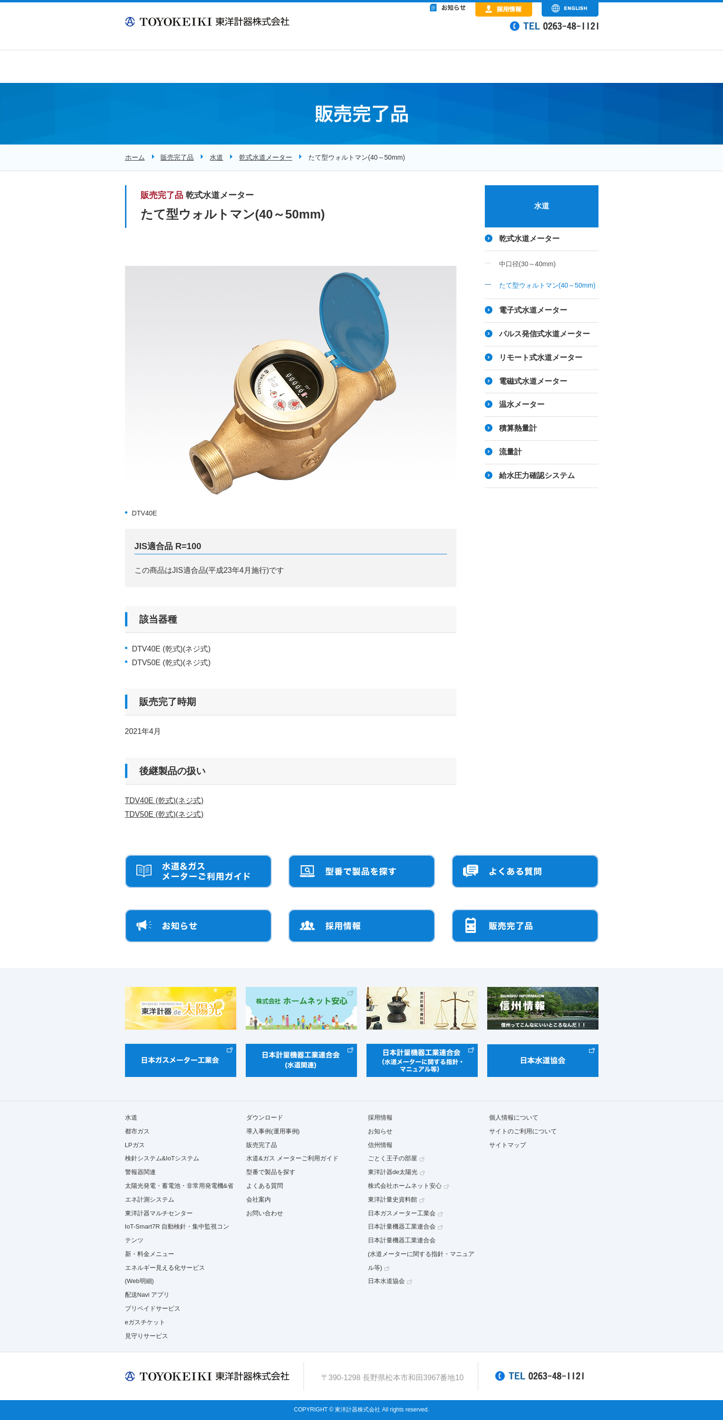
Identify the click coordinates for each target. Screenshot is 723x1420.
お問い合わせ (264, 1213)
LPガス (135, 1145)
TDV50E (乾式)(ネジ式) (164, 814)
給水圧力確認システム (537, 475)
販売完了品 (177, 157)
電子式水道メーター (533, 310)
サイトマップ (507, 1145)
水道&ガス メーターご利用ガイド (292, 1158)
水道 (216, 157)
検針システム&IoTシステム (162, 1158)
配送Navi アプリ (147, 1294)
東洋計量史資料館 (392, 1199)
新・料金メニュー (149, 1253)
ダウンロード (264, 1117)
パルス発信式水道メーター (544, 334)
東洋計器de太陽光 (393, 1172)
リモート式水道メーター (540, 357)
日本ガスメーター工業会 (402, 1213)
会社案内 (258, 1199)
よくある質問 (264, 1185)
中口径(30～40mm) (527, 264)
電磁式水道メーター (533, 381)
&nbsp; (409, 33)
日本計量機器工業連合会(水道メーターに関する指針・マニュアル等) (421, 1254)
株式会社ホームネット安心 (405, 1185)
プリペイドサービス (152, 1308)
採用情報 (380, 1117)
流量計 (510, 452)
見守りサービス (146, 1335)
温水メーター (521, 404)
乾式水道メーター (265, 157)
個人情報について (513, 1117)
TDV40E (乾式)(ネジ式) (164, 800)
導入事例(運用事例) (273, 1131)
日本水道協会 (386, 1280)
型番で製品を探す (270, 1172)
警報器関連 (140, 1172)
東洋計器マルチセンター (159, 1213)
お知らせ (380, 1131)
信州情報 (380, 1145)
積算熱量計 (518, 428)
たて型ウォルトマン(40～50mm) (547, 285)
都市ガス (137, 1131)
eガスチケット (145, 1322)
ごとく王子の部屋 (392, 1158)
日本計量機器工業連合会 (402, 1226)
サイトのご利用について (523, 1131)
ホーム (135, 157)
